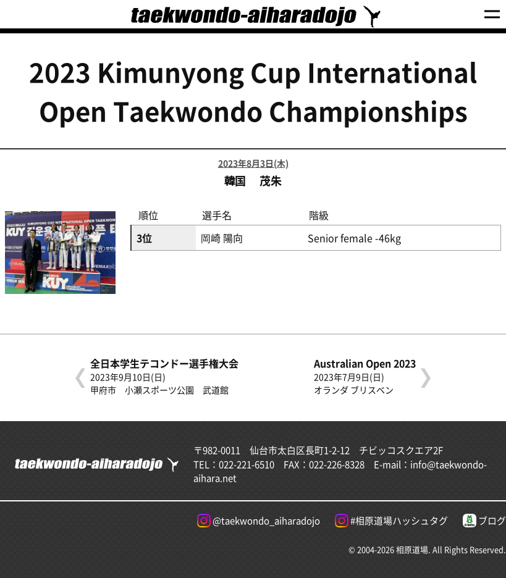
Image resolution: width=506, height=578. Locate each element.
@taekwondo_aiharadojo (258, 520)
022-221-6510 (246, 464)
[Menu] (492, 14)
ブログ (484, 520)
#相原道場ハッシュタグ (391, 520)
